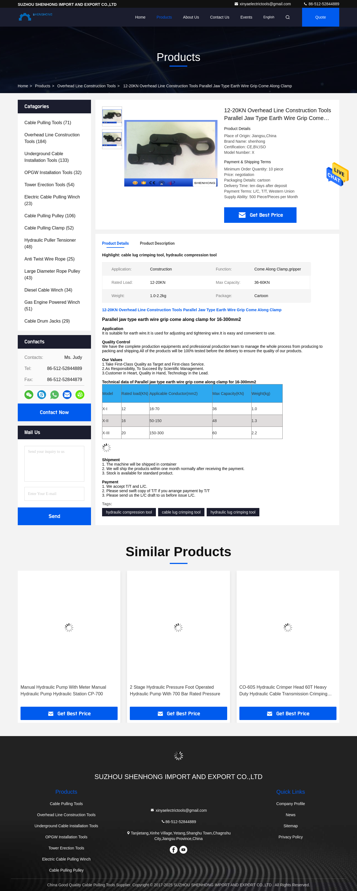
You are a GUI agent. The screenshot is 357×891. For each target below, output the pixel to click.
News (290, 815)
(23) (52, 200)
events (246, 17)
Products (164, 17)
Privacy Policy (290, 837)
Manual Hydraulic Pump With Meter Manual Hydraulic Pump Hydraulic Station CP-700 (63, 690)
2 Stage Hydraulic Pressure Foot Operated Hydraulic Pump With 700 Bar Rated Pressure (175, 690)
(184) (52, 138)
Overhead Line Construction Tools (86, 86)
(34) (48, 290)
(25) (49, 259)
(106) (49, 215)
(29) (47, 321)
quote (320, 17)
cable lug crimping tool (181, 512)
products (42, 86)
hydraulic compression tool (129, 512)
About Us (191, 17)
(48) (50, 243)
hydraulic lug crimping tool (233, 512)
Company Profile (290, 803)
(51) (52, 305)
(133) (46, 157)
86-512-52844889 (321, 4)
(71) (47, 122)
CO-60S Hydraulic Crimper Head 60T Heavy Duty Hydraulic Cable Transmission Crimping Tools (283, 691)
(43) (52, 274)
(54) (49, 184)
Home (140, 17)
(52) (49, 228)
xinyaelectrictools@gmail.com (263, 4)
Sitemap (290, 826)
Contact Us (219, 17)
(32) (53, 172)
